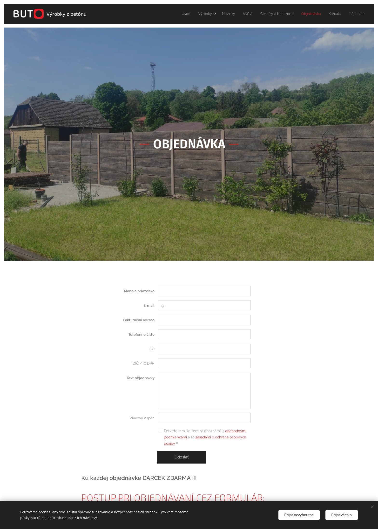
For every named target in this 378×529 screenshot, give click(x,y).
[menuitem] (178, 14)
